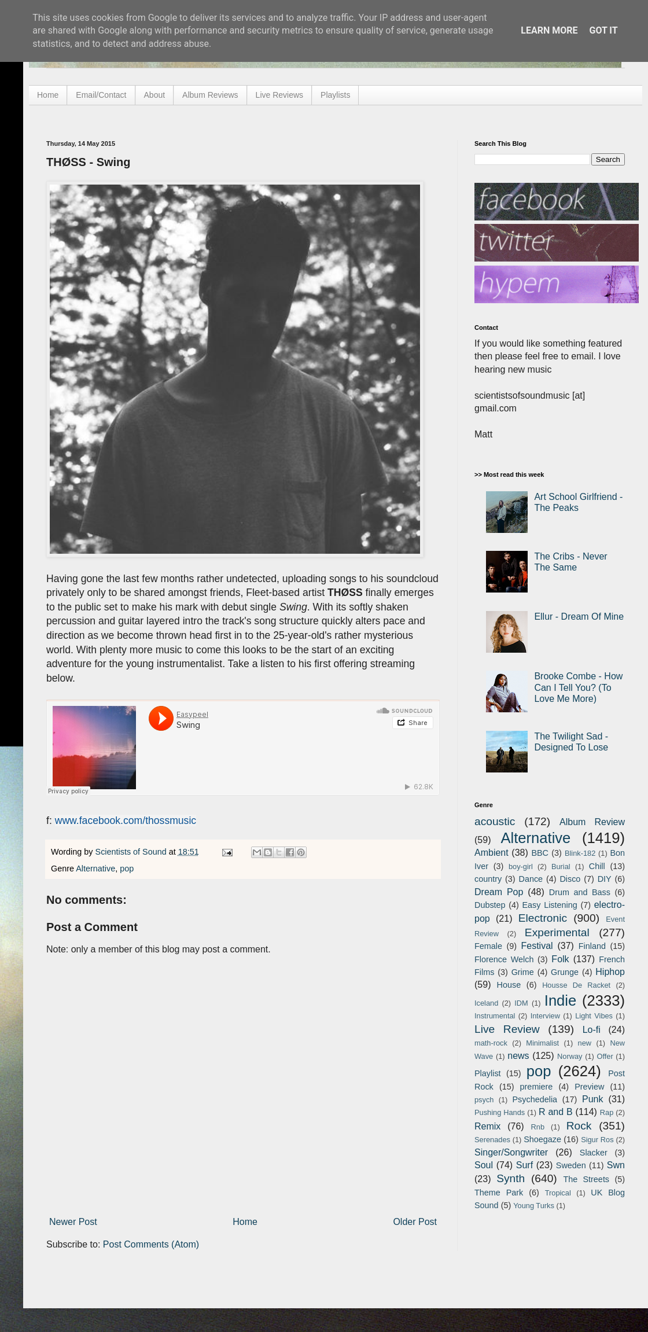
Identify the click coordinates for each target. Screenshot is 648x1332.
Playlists (335, 95)
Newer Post (73, 1222)
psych (484, 1099)
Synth (510, 1178)
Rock (579, 1126)
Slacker (594, 1152)
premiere (536, 1086)
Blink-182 (580, 853)
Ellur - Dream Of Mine (579, 616)
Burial (560, 866)
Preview (589, 1086)
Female (488, 946)
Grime (522, 972)
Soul (483, 1165)
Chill (597, 866)
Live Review (507, 1029)
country (488, 879)
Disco (569, 879)
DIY (605, 879)
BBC (539, 853)
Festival (537, 946)
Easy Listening (549, 905)
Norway (569, 1056)
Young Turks (533, 1205)
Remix (487, 1126)
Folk (560, 959)
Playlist (487, 1073)
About (154, 95)
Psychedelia (534, 1099)
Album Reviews (210, 95)
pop (127, 868)
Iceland (486, 1003)
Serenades (492, 1139)
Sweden (571, 1165)
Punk (592, 1099)
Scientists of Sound (132, 851)
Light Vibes (594, 1015)
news (518, 1056)
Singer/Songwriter (511, 1152)
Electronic (542, 918)
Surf (524, 1165)
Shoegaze (542, 1139)
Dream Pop (498, 892)
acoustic (494, 821)
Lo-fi (592, 1030)
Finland (592, 946)
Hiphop (610, 972)
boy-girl (521, 866)
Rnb (537, 1127)
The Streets (586, 1179)
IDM (521, 1003)
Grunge (565, 972)
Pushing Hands (499, 1112)
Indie (560, 1000)
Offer (605, 1056)
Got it (603, 30)
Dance (530, 879)
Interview (545, 1015)
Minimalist (542, 1043)
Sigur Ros (597, 1139)
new (584, 1043)
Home (47, 95)
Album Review (592, 822)
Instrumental (494, 1015)
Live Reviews (279, 95)
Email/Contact (101, 95)
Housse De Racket (576, 985)
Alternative (95, 868)
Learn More (549, 30)
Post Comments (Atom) (151, 1244)
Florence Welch (503, 959)
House (509, 984)
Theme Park (498, 1192)
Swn (616, 1165)
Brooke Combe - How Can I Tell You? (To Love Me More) (578, 687)
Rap (606, 1112)
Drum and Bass (579, 892)
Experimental (557, 932)
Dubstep (490, 905)
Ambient (491, 853)
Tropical (558, 1193)
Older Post (415, 1222)
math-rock (490, 1043)
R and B (556, 1112)
